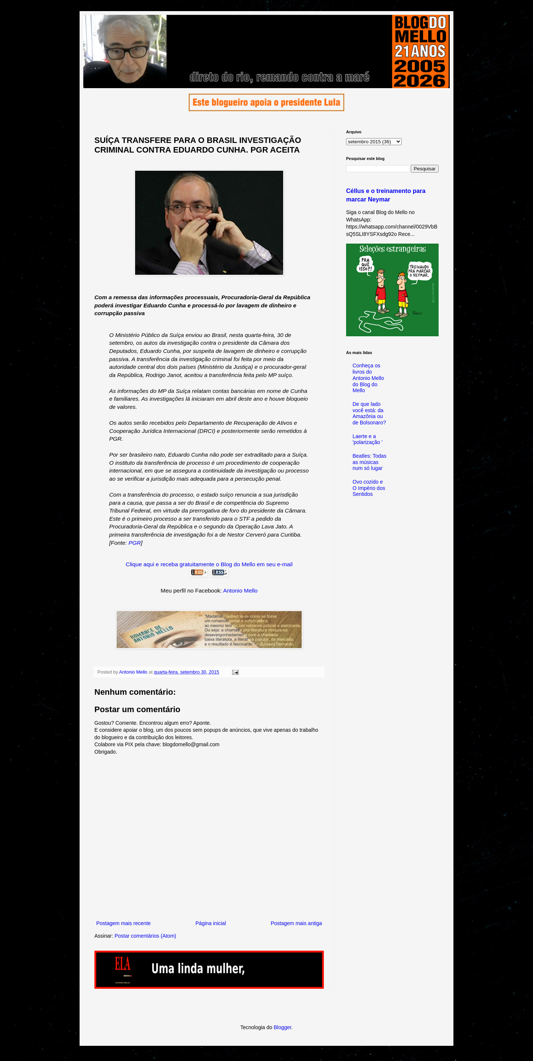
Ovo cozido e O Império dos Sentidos (369, 488)
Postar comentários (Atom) (145, 936)
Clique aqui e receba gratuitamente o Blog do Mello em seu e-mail (209, 564)
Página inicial (210, 923)
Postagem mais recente (123, 923)
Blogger (282, 1027)
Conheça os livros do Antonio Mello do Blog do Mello (368, 378)
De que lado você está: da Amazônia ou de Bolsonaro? (369, 413)
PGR (134, 543)
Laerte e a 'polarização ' (368, 439)
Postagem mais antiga (296, 923)
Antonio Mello (240, 590)
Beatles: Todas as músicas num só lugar (370, 462)
